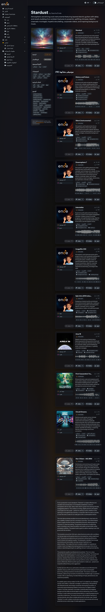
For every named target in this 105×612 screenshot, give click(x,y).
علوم (34, 77)
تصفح (7, 23)
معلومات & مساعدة (8, 51)
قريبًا (7, 31)
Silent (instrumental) (83, 121)
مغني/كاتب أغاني (91, 433)
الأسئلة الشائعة (9, 57)
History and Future (82, 77)
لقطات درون (47, 74)
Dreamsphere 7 (81, 162)
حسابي (5, 42)
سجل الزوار (9, 59)
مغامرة (34, 75)
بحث (7, 20)
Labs (4, 40)
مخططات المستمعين (11, 25)
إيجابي (42, 84)
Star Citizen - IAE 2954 (84, 459)
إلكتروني (84, 93)
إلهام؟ (7, 37)
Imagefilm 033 (81, 249)
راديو (7, 34)
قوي (34, 86)
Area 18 (78, 334)
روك (40, 66)
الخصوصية (8, 65)
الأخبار (5, 11)
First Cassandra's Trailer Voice (86, 374)
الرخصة (8, 54)
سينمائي (35, 66)
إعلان (43, 75)
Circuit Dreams (81, 412)
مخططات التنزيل (10, 28)
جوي (38, 84)
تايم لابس (39, 77)
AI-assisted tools (40, 122)
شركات (45, 77)
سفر (39, 75)
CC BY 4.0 (48, 54)
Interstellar (80, 207)
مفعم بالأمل (39, 86)
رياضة (48, 75)
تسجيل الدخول (9, 45)
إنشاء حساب (9, 48)
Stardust (79, 30)
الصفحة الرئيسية (7, 8)
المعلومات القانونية (10, 62)
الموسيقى (6, 17)
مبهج (47, 84)
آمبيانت (44, 66)
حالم (34, 84)
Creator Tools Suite (8, 14)
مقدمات (35, 74)
